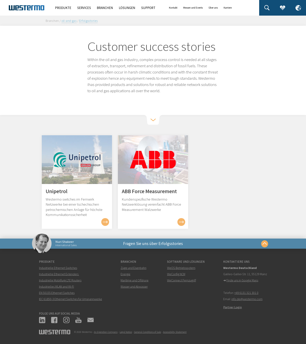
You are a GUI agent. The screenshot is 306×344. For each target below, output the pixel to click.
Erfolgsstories (88, 21)
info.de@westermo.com (246, 299)
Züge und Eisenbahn (133, 268)
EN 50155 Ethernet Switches (57, 293)
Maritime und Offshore (135, 280)
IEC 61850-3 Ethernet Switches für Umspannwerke (70, 299)
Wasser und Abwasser (134, 286)
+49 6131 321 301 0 (246, 293)
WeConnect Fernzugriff (181, 280)
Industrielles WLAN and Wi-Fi (56, 286)
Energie (125, 274)
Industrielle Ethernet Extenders (58, 274)
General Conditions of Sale (147, 332)
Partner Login (232, 307)
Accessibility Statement (175, 332)
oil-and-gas (69, 21)
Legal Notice (126, 332)
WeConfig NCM (176, 274)
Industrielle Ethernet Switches (58, 268)
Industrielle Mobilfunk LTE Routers (60, 280)
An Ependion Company (106, 332)
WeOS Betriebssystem (181, 268)
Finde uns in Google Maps (242, 280)
